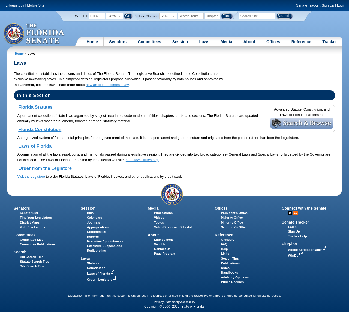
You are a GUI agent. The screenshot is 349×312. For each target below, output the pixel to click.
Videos (159, 217)
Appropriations (98, 227)
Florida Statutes (35, 107)
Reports (93, 236)
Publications (163, 213)
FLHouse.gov (14, 5)
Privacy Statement (166, 302)
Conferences (96, 231)
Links (225, 253)
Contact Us (162, 249)
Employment (163, 239)
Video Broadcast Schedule (174, 227)
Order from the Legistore (45, 168)
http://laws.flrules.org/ (142, 160)
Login (341, 5)
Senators (118, 41)
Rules (225, 267)
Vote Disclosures (32, 227)
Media (226, 41)
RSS (295, 213)
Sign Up (328, 5)
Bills (90, 213)
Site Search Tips (32, 266)
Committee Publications (38, 244)
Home (92, 41)
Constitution (96, 267)
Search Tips (230, 258)
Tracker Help (297, 236)
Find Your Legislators (36, 217)
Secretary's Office (234, 227)
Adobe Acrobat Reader (307, 249)
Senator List (29, 213)
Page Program (164, 253)
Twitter (290, 213)
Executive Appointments (105, 241)
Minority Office (232, 222)
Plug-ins (289, 244)
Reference (301, 41)
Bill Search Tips (31, 256)
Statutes (93, 263)
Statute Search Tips (34, 261)
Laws (204, 41)
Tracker (329, 41)
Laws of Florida (35, 146)
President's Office (234, 213)
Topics (159, 222)
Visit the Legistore (31, 176)
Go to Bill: (81, 16)
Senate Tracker (295, 222)
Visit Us (160, 244)
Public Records (232, 282)
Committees (149, 41)
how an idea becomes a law (107, 85)
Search (20, 252)
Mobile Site (35, 5)
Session (180, 41)
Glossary (227, 239)
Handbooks (229, 272)
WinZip (295, 255)
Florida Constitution (39, 129)
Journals (93, 222)
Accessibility (187, 302)
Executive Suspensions (104, 246)
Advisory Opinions (235, 277)
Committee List (31, 239)
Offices (273, 41)
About (249, 41)
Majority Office (232, 217)
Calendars (94, 217)
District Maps (30, 222)
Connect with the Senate (304, 208)
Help (224, 249)
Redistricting (96, 250)
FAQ (224, 244)
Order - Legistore (102, 279)
